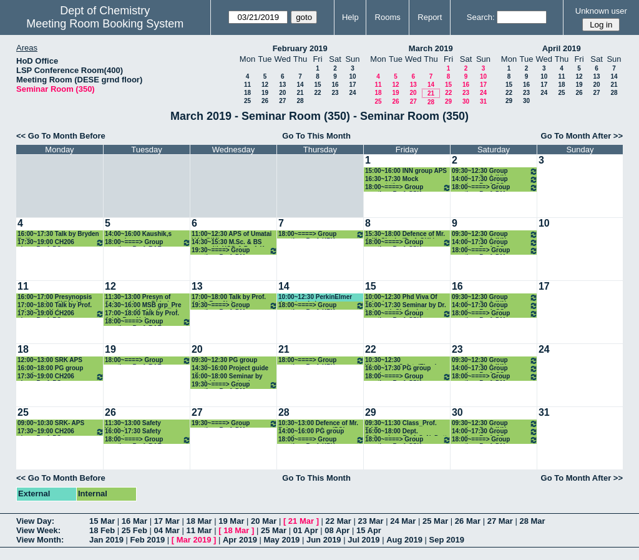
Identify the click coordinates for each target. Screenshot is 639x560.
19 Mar (231, 521)
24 (352, 92)
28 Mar (532, 521)
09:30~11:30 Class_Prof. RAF (401, 424)
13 (282, 84)
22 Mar (338, 521)
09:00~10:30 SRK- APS (50, 423)
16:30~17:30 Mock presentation (391, 179)
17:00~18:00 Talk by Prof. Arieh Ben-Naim (54, 306)
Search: (481, 17)
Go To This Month (316, 135)
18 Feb (102, 530)
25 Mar (435, 521)
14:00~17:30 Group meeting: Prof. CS (495, 179)
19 (264, 92)
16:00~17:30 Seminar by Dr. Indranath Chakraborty (405, 306)
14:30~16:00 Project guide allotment (230, 369)
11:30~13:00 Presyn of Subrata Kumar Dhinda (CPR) (138, 297)
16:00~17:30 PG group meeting (398, 369)
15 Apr (368, 530)
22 (317, 92)
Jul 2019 (363, 539)
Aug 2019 (404, 539)
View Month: (40, 539)
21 (299, 92)
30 (465, 101)
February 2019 (300, 48)
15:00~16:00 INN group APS (406, 170)
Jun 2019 (323, 539)
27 (282, 100)
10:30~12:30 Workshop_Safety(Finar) (401, 360)
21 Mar (301, 521)
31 (483, 101)
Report (429, 17)
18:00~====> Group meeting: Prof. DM (495, 188)
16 (334, 84)
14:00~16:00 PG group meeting (311, 432)
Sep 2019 (446, 539)
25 (247, 100)
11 (247, 84)
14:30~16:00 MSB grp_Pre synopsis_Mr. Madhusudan (145, 306)
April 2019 (561, 48)
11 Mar (199, 530)
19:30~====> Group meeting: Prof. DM (235, 251)
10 (352, 76)
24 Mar (403, 521)
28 (299, 100)
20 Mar (263, 521)
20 (282, 92)
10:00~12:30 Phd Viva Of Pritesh (401, 297)
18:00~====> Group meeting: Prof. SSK (408, 188)
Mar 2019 (194, 539)
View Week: (38, 530)
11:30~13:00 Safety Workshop (133, 424)
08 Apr (336, 530)
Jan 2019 (106, 539)
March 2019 (431, 48)
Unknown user (601, 11)
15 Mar (102, 521)
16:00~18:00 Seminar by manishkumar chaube (227, 377)
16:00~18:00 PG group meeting (50, 369)
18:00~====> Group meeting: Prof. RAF (148, 242)
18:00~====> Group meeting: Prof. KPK (321, 234)
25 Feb (134, 530)
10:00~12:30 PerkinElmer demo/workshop (315, 297)
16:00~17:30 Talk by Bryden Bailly (58, 234)
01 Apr (305, 530)
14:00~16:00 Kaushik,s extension (138, 234)
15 (317, 84)
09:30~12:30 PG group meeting (224, 360)
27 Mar (500, 521)
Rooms (388, 17)
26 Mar (467, 521)
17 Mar (167, 521)
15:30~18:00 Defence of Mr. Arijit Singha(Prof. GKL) (405, 234)
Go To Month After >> (582, 135)
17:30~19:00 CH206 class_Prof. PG (60, 242)
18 (247, 92)
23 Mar (370, 521)
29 (448, 101)
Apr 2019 (240, 539)
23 (334, 92)
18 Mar (199, 521)
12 (264, 84)
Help (350, 17)
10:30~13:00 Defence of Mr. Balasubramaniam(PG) (318, 424)
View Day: (35, 521)
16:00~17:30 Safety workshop (133, 432)
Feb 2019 (147, 539)
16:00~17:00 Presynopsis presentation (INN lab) (54, 297)
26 (264, 100)
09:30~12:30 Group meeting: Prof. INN (495, 171)
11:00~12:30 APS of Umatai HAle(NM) (231, 234)
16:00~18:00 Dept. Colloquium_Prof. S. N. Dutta (408, 432)
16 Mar (134, 521)
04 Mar (167, 530)
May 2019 (282, 539)
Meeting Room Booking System (104, 23)
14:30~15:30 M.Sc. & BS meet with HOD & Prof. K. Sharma (229, 242)
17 (352, 84)
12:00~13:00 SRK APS (49, 359)
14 (299, 84)
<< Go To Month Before (60, 135)
